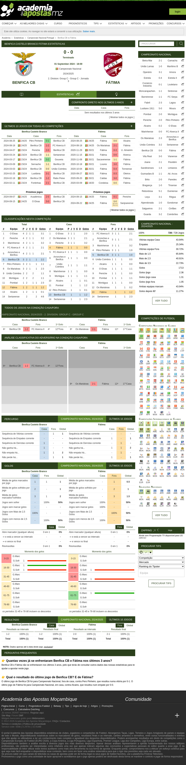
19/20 (91, 183)
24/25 (24, 141)
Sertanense (59, 155)
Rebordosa (147, 191)
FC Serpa (172, 97)
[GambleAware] (11, 762)
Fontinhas (36, 183)
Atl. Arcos (172, 173)
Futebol (103, 733)
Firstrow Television (153, 754)
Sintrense (172, 91)
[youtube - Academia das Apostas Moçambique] (128, 708)
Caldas (103, 178)
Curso (58, 23)
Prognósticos (78, 23)
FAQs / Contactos (61, 721)
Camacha (172, 60)
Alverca (127, 155)
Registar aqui (37, 713)
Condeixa (103, 183)
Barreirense (147, 97)
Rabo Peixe (59, 178)
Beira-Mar (147, 60)
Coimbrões (172, 214)
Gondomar (172, 202)
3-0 (47, 201)
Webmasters (38, 718)
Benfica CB (23, 82)
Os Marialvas (103, 145)
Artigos (138, 23)
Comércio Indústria (147, 84)
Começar (9, 23)
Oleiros (126, 173)
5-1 (160, 191)
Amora (172, 72)
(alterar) (142, 538)
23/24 (24, 150)
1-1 (47, 155)
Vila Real (147, 156)
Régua (172, 197)
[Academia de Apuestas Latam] (163, 715)
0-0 (47, 169)
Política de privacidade (34, 724)
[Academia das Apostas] (135, 715)
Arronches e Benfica (14, 253)
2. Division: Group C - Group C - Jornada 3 (68, 79)
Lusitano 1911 (147, 108)
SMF (21, 715)
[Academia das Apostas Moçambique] (128, 715)
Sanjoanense (126, 203)
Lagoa (172, 102)
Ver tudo (161, 300)
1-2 (47, 145)
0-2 (160, 126)
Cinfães (172, 208)
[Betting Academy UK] (170, 715)
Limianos (172, 168)
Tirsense (172, 185)
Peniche (36, 150)
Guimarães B (147, 173)
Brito (147, 179)
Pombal (14, 282)
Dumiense (173, 191)
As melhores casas (34, 23)
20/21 (91, 150)
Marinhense (14, 243)
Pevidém (172, 162)
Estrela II (172, 78)
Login (177, 11)
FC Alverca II (59, 145)
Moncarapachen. (147, 91)
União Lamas (147, 66)
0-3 (115, 150)
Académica (35, 196)
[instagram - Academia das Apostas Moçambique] (142, 708)
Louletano (172, 84)
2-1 (47, 183)
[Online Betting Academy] (149, 715)
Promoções (156, 23)
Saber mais (89, 31)
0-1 (47, 141)
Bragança (147, 185)
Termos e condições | (12, 724)
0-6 (115, 155)
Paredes (172, 179)
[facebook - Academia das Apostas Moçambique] (135, 708)
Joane (147, 162)
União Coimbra (59, 169)
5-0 (160, 108)
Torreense (127, 169)
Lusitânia (36, 173)
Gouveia (59, 159)
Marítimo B (172, 66)
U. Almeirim (127, 150)
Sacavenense (103, 159)
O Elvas (36, 201)
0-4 (115, 169)
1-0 (160, 66)
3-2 (47, 159)
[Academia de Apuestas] (156, 715)
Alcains (127, 141)
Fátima (113, 82)
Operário (147, 72)
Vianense (172, 156)
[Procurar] (180, 43)
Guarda (147, 214)
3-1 (47, 173)
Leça (147, 197)
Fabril (147, 102)
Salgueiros (147, 208)
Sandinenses (147, 168)
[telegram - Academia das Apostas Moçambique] (149, 708)
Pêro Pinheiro (36, 141)
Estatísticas (118, 23)
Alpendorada (147, 202)
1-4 (160, 168)
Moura (172, 108)
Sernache (36, 164)
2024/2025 (68, 73)
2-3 (160, 102)
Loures (103, 164)
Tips (98, 23)
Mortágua (13, 278)
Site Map (5, 715)
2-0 (47, 150)
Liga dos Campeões (131, 741)
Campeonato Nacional (68, 69)
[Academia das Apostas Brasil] (142, 715)
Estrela (147, 78)
